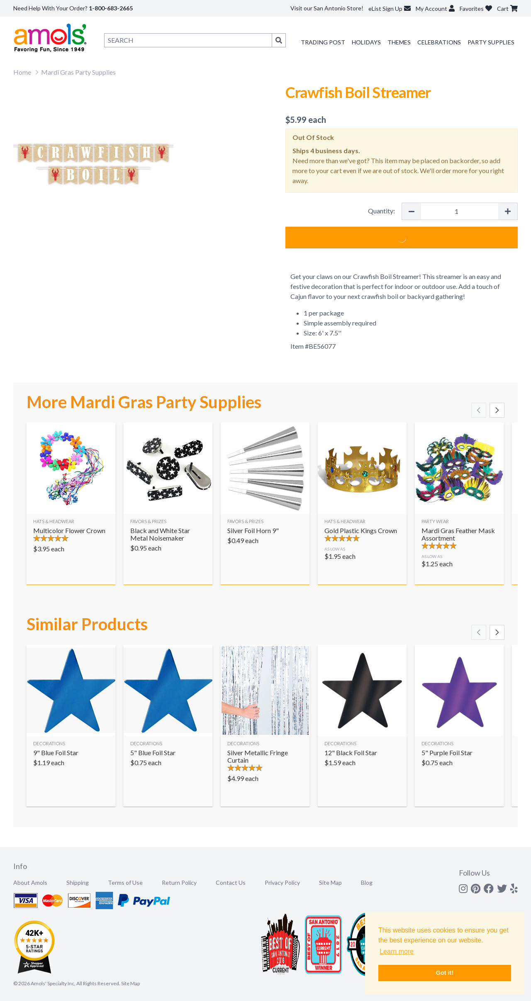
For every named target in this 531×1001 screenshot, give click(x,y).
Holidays (366, 42)
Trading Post (323, 42)
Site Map (330, 882)
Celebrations (439, 42)
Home (22, 72)
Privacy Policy (282, 882)
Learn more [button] (397, 951)
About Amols (30, 882)
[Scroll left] (478, 410)
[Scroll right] (497, 410)
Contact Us (231, 882)
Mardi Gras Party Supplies (78, 72)
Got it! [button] (444, 972)
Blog (367, 882)
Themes (399, 42)
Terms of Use (125, 882)
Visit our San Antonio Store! (326, 8)
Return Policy (179, 882)
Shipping (77, 882)
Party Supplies (491, 42)
